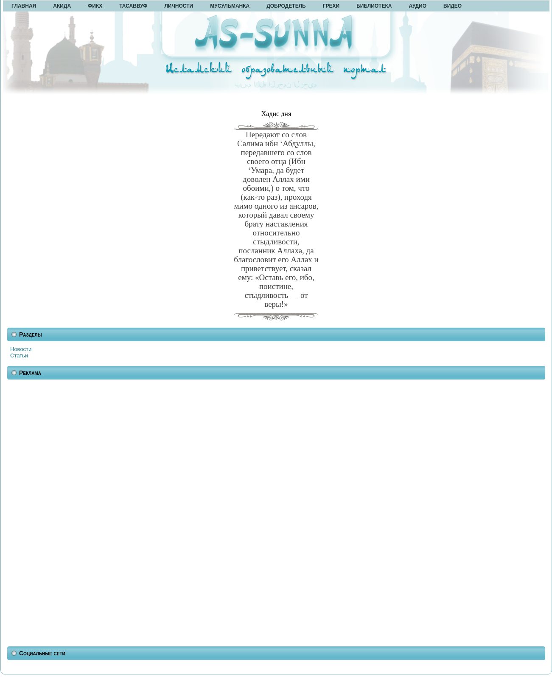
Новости (20, 349)
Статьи (19, 355)
